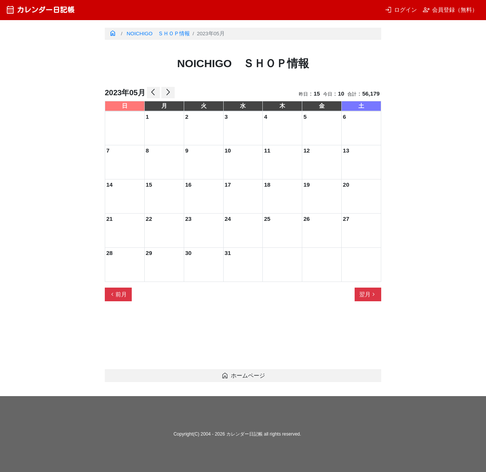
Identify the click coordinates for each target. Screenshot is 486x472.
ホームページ (243, 375)
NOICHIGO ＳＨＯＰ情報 (158, 33)
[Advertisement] (243, 338)
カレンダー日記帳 (40, 9)
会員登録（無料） (450, 9)
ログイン (401, 9)
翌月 (368, 294)
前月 (118, 294)
